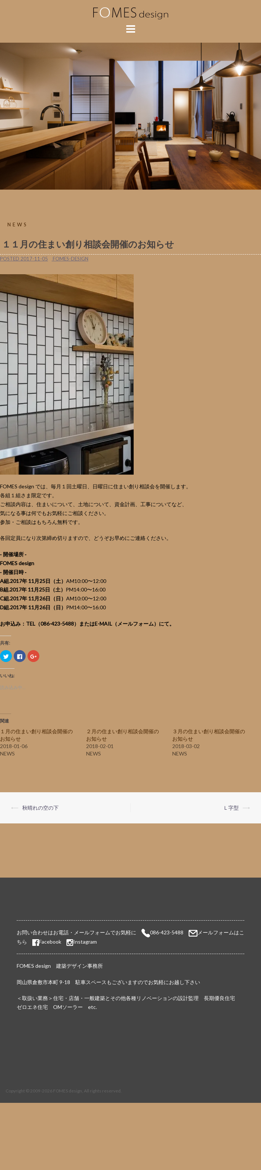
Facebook (46, 941)
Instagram (85, 941)
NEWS (17, 224)
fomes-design (70, 259)
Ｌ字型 (231, 807)
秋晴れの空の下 (40, 807)
